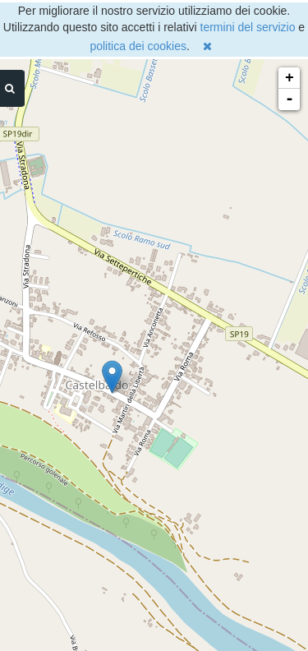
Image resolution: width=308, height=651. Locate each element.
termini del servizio (248, 27)
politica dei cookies (138, 46)
